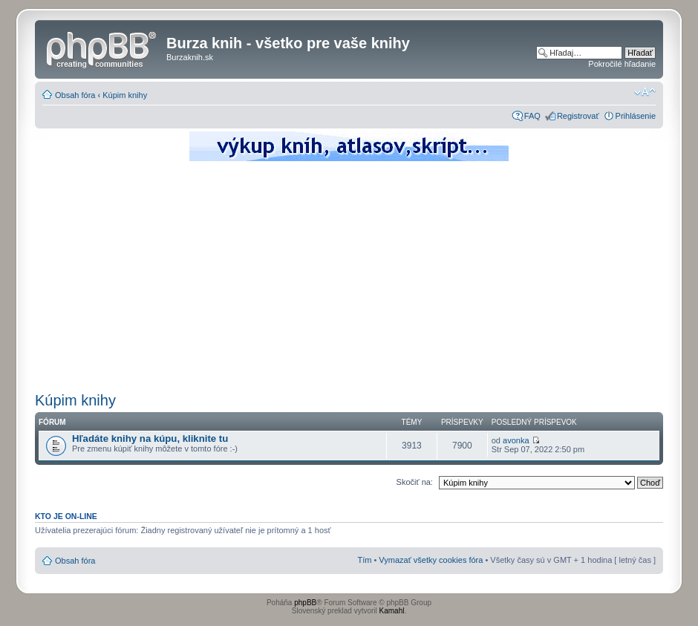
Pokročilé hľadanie (622, 63)
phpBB (305, 603)
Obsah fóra (75, 95)
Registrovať (578, 115)
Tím (364, 559)
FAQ (532, 115)
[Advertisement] (349, 275)
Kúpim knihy (124, 95)
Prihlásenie (636, 115)
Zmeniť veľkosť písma (645, 92)
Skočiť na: (415, 481)
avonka (516, 440)
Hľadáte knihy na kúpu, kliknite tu (150, 438)
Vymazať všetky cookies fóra (431, 559)
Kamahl (392, 611)
